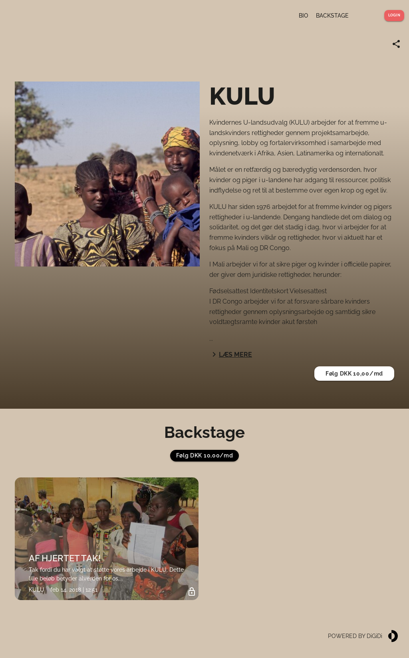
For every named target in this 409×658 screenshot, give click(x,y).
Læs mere (230, 354)
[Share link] (396, 44)
